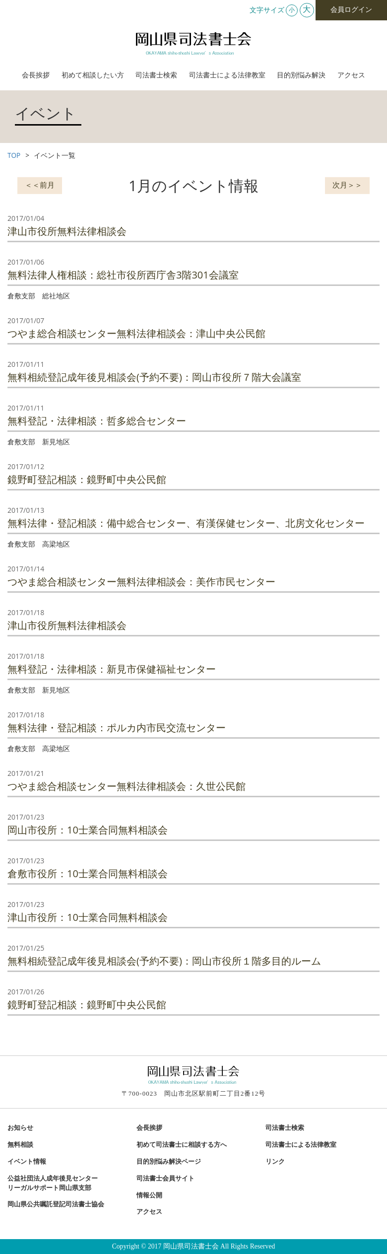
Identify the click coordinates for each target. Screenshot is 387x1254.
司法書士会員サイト (165, 1178)
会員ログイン (351, 9)
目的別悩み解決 (301, 75)
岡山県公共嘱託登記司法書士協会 (55, 1204)
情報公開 (149, 1195)
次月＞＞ (347, 184)
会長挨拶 (36, 75)
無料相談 (20, 1144)
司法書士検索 (156, 75)
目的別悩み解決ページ (168, 1161)
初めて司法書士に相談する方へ (181, 1144)
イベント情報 (26, 1161)
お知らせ (20, 1127)
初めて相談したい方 (93, 75)
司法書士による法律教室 (227, 75)
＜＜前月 (40, 184)
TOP (13, 155)
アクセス (351, 75)
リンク (275, 1161)
